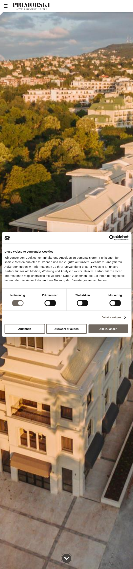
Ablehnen (24, 329)
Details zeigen (111, 317)
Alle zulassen (108, 329)
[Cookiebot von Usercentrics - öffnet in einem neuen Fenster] (111, 238)
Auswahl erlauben (66, 329)
